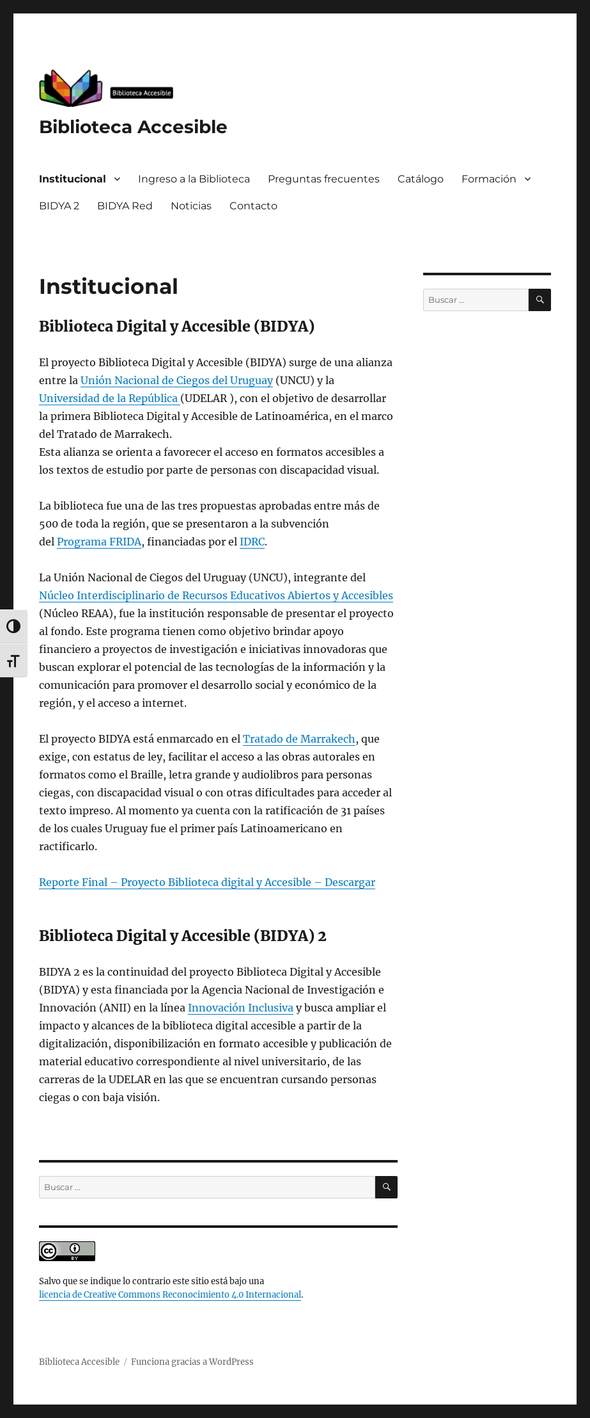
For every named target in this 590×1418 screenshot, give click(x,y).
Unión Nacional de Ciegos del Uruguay (177, 380)
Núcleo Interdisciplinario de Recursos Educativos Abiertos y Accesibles (216, 595)
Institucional (72, 179)
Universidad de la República (109, 398)
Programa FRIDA (99, 541)
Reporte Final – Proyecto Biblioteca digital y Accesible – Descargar (207, 882)
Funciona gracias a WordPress (192, 1362)
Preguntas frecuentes (324, 179)
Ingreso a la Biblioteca (194, 179)
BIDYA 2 (59, 206)
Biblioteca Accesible (133, 127)
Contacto (253, 206)
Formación (489, 179)
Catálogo (421, 179)
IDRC (252, 541)
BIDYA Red (125, 206)
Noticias (191, 206)
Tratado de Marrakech (299, 738)
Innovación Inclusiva (240, 1007)
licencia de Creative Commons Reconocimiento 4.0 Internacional (170, 1294)
